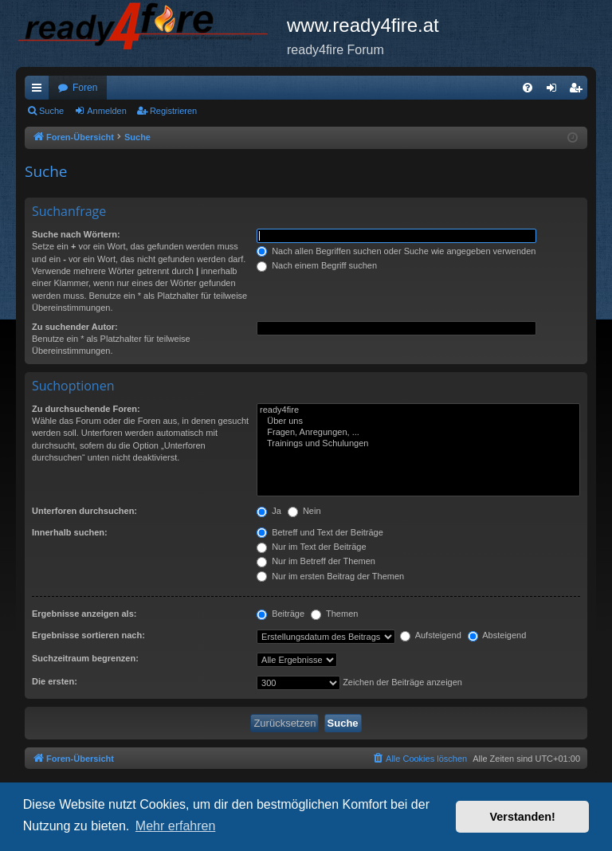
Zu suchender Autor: (75, 326)
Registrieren (173, 111)
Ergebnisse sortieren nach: (88, 635)
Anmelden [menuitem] (555, 91)
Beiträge (280, 613)
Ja (269, 511)
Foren (85, 87)
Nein (304, 511)
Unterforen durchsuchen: (84, 511)
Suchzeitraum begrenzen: (85, 658)
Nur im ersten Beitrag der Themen (330, 576)
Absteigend (497, 635)
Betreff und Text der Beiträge (320, 532)
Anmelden (107, 111)
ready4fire (418, 410)
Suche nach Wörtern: (76, 234)
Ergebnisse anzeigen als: (84, 613)
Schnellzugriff (40, 91)
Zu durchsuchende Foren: (86, 409)
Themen (334, 613)
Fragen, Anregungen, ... (418, 432)
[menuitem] (527, 88)
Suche (51, 111)
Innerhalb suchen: (70, 532)
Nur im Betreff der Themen (316, 561)
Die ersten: (54, 681)
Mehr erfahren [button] (175, 826)
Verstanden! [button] (522, 816)
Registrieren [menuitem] (579, 91)
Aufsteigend (430, 635)
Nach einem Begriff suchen (317, 265)
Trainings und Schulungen (418, 443)
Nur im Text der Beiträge (311, 546)
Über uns (418, 421)
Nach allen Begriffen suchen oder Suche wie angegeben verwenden (396, 251)
